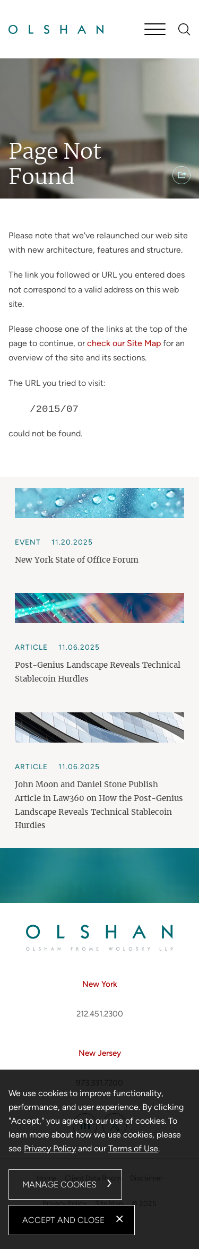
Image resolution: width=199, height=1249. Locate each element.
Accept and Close (63, 1220)
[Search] (184, 29)
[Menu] (155, 30)
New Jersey (100, 1053)
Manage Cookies (59, 1184)
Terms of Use (133, 1148)
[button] (181, 175)
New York (99, 984)
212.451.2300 (99, 1014)
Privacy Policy (50, 1148)
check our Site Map (124, 343)
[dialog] (99, 1159)
